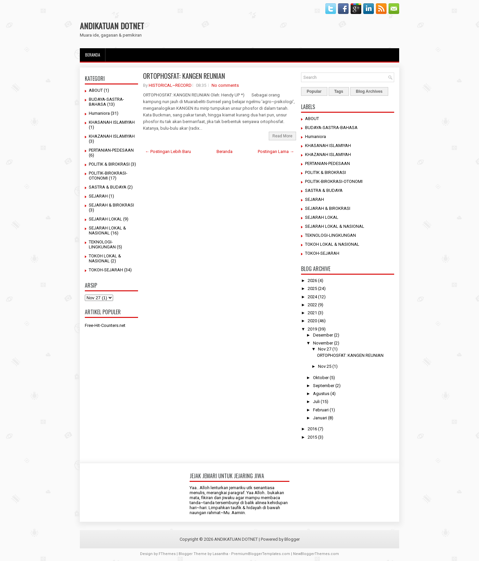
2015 (312, 437)
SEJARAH (98, 196)
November (323, 343)
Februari (321, 409)
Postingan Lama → (276, 151)
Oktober (321, 377)
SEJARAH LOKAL (105, 218)
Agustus (321, 393)
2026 (312, 280)
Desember (323, 335)
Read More (282, 136)
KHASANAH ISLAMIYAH (112, 122)
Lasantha (220, 554)
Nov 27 (324, 349)
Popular (314, 91)
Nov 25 (324, 366)
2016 (312, 428)
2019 (312, 329)
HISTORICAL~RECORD (170, 85)
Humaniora (99, 113)
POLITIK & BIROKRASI (109, 164)
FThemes (167, 554)
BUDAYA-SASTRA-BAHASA (331, 127)
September (323, 385)
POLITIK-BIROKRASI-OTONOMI (334, 181)
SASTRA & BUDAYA (107, 187)
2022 (312, 304)
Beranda (92, 55)
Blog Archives (369, 91)
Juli (316, 401)
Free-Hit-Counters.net (105, 325)
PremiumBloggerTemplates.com (260, 554)
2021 (312, 312)
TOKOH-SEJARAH (106, 269)
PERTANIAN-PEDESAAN (111, 150)
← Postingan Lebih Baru (168, 151)
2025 (312, 288)
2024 (312, 296)
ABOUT (96, 90)
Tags (338, 91)
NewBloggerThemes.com (316, 554)
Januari (320, 417)
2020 (312, 320)
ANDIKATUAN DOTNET (112, 26)
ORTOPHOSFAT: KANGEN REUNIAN (184, 75)
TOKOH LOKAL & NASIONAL (105, 258)
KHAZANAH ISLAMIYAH (112, 136)
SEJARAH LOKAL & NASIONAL (107, 230)
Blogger (292, 539)
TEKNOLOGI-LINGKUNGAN (102, 244)
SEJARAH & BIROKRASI (111, 205)
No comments (225, 85)
